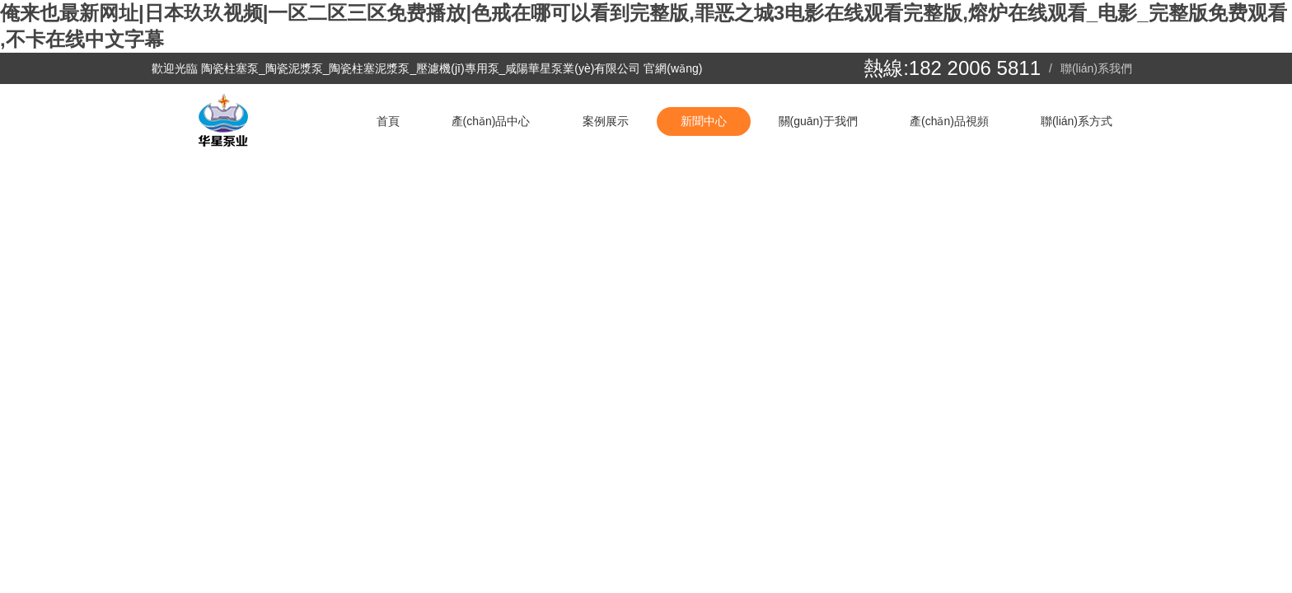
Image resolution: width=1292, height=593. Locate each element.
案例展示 (606, 121)
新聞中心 (704, 121)
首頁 (388, 121)
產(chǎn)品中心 (491, 121)
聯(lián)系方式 (1076, 121)
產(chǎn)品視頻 (949, 121)
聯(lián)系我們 (1096, 68)
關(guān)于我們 (818, 121)
